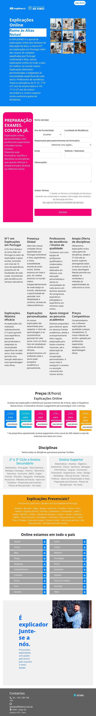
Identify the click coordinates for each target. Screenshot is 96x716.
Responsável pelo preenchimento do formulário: (57, 140)
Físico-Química (36, 467)
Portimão (53, 517)
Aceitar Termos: (41, 190)
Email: (37, 151)
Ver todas (36, 485)
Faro (78, 508)
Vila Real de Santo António (55, 523)
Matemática (10, 467)
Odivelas (78, 514)
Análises (72, 463)
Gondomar (55, 511)
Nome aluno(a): (41, 120)
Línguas (71, 469)
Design (87, 472)
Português (23, 467)
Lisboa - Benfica (20, 514)
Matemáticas (61, 463)
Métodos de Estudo (25, 479)
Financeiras (56, 472)
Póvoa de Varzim (67, 517)
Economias (82, 469)
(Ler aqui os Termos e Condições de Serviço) (63, 202)
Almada (18, 508)
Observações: (40, 162)
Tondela (22, 520)
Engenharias (69, 472)
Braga (43, 508)
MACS (31, 473)
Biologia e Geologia (14, 470)
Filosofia (18, 476)
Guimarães (67, 511)
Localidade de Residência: (76, 130)
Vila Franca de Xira (69, 520)
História (29, 470)
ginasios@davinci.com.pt (21, 706)
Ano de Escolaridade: (44, 130)
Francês (8, 476)
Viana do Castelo (36, 520)
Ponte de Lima (28, 517)
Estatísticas (56, 466)
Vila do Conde (52, 520)
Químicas (75, 466)
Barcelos (28, 508)
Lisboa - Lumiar (64, 514)
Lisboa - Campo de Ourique (42, 514)
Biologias (86, 466)
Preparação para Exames (29, 482)
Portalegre (42, 517)
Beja (36, 508)
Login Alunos (80, 3)
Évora (71, 508)
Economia (22, 473)
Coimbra (62, 508)
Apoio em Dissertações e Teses (75, 478)
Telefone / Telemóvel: (74, 151)
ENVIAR (63, 212)
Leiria (76, 511)
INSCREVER (12, 424)
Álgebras (82, 463)
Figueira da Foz (31, 511)
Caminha (52, 508)
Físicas (66, 466)
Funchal (43, 511)
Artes (79, 472)
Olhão (16, 517)
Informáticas (60, 469)
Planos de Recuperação (19, 485)
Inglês (39, 473)
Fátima (18, 511)
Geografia (28, 476)
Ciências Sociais (72, 475)
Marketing (58, 475)
